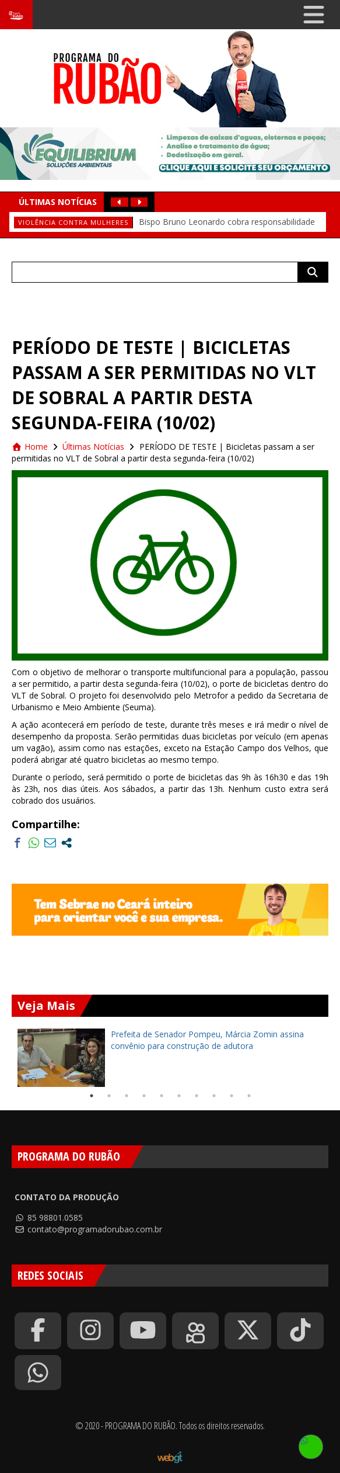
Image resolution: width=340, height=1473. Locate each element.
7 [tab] (196, 1096)
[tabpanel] (170, 1058)
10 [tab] (249, 1096)
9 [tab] (231, 1096)
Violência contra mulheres (73, 222)
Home (30, 446)
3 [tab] (126, 1096)
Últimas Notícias (93, 446)
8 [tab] (214, 1096)
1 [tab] (91, 1096)
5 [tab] (161, 1096)
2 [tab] (109, 1096)
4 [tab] (144, 1096)
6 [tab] (179, 1096)
